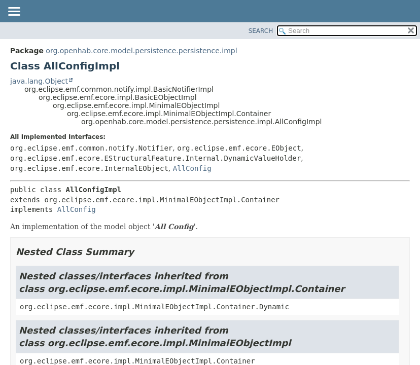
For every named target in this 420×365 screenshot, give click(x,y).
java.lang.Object (39, 81)
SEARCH (261, 30)
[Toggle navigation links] (13, 12)
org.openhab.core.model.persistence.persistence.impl (141, 51)
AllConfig (192, 168)
